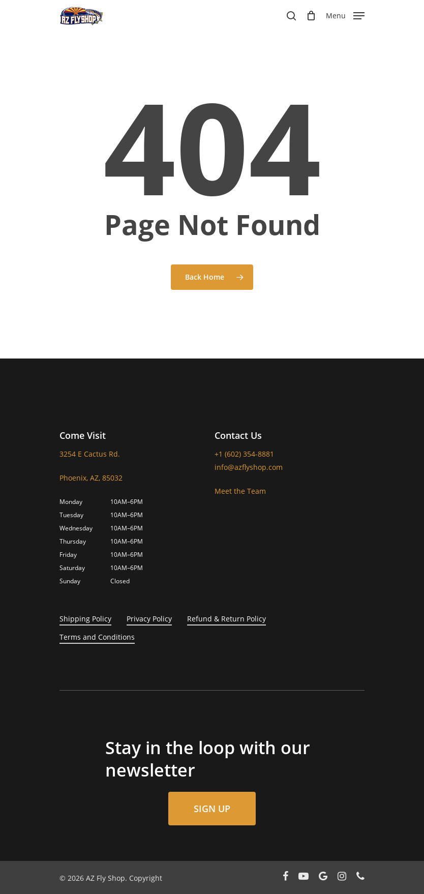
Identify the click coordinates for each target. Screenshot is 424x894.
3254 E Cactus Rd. (89, 454)
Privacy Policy (149, 618)
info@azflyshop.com (249, 467)
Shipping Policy (85, 618)
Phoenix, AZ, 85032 (91, 478)
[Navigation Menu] (345, 15)
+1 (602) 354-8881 (244, 454)
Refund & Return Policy (226, 618)
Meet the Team (240, 491)
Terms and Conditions (97, 637)
